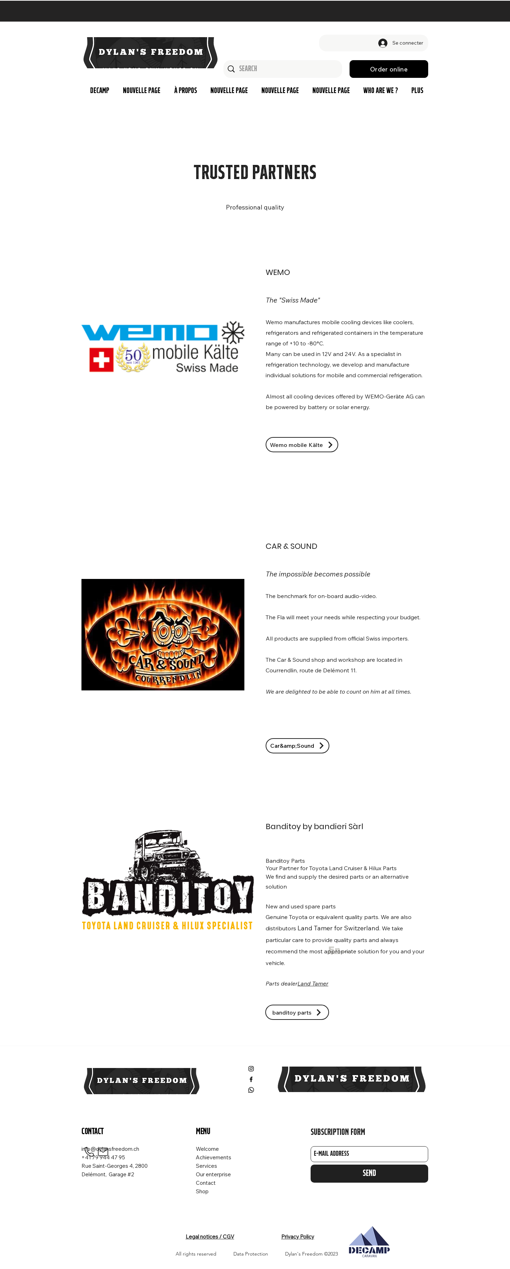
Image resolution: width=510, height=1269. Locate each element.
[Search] (283, 69)
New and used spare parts (301, 906)
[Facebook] (251, 1079)
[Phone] (89, 1152)
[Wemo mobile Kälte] (302, 444)
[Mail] (103, 1152)
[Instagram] (251, 1068)
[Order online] (389, 69)
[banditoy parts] (297, 1012)
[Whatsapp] (251, 1089)
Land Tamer (313, 983)
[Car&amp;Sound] (297, 745)
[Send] (369, 1174)
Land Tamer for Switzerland (338, 928)
